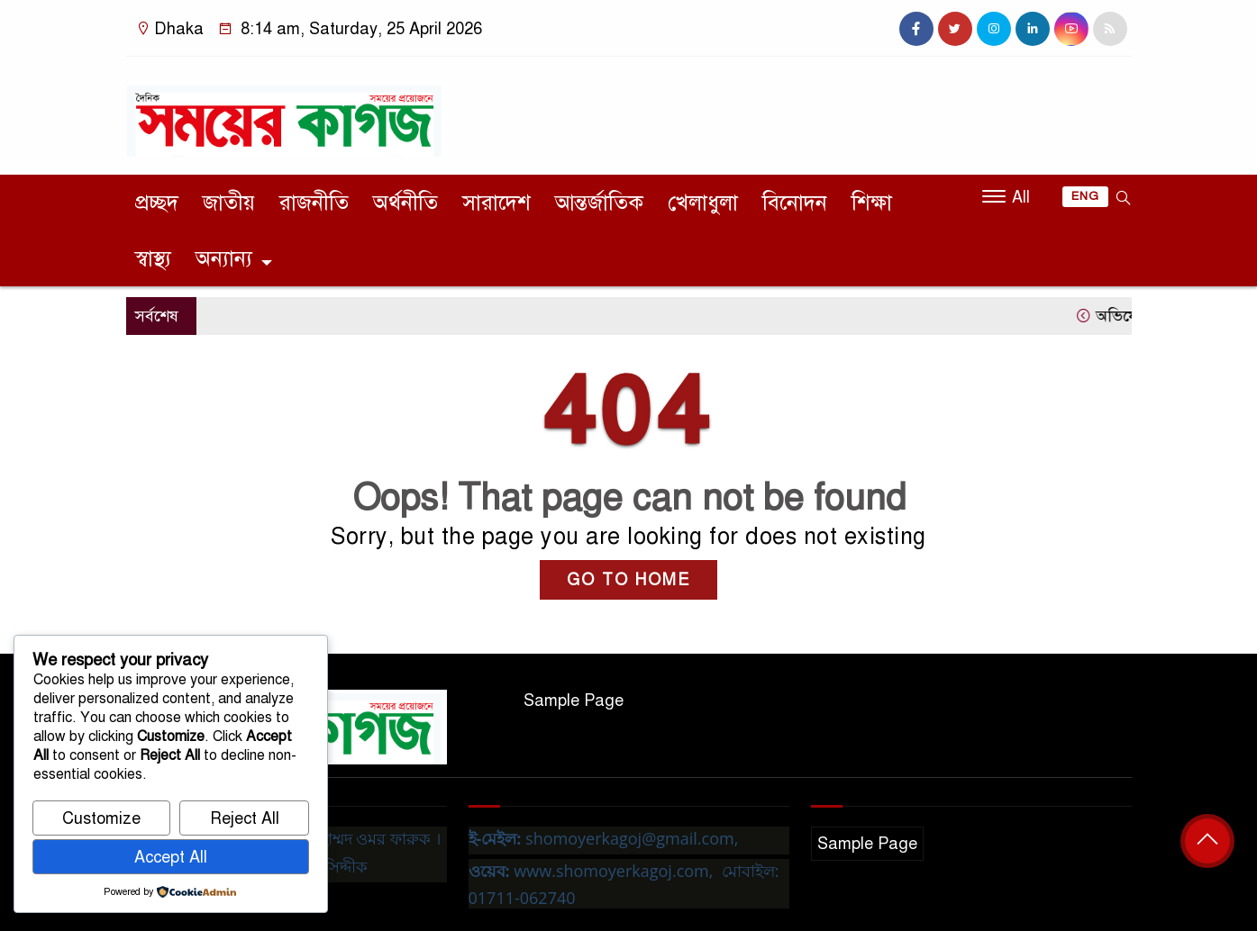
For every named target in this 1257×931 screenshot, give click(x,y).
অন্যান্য (224, 258)
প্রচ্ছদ (156, 202)
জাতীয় (229, 202)
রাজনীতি (314, 202)
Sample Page (574, 700)
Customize (101, 818)
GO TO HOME (628, 580)
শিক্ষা (872, 202)
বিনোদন (794, 202)
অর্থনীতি (405, 202)
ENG (1085, 196)
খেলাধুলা (703, 202)
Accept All (170, 857)
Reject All (244, 818)
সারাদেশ (496, 202)
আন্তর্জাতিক (599, 202)
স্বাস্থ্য (153, 258)
